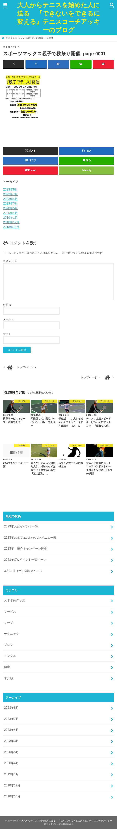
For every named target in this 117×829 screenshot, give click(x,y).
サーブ (8, 622)
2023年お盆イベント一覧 (21, 526)
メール (8, 319)
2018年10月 (11, 227)
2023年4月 (10, 198)
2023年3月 (10, 203)
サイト (7, 333)
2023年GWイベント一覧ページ (25, 559)
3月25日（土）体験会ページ (23, 570)
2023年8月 (10, 189)
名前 (7, 304)
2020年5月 (10, 208)
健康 (7, 667)
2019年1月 (10, 217)
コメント (10, 260)
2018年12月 (11, 222)
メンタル (10, 655)
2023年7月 (10, 194)
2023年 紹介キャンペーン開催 (25, 548)
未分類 (8, 678)
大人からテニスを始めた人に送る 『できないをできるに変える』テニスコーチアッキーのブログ (58, 17)
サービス (10, 611)
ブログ (8, 644)
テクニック (11, 633)
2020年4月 (10, 213)
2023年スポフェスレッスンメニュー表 (30, 537)
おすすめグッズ (14, 600)
